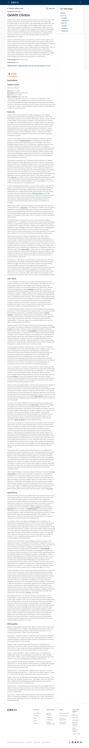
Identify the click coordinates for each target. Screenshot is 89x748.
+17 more (48, 66)
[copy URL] (50, 8)
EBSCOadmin (75, 720)
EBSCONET (75, 717)
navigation (30, 289)
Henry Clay (10, 509)
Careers (35, 720)
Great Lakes (34, 405)
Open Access (49, 717)
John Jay (14, 177)
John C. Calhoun (35, 507)
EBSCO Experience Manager (75, 729)
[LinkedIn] (72, 742)
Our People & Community (62, 723)
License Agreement (45, 742)
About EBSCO (36, 713)
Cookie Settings (36, 742)
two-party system (37, 193)
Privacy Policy (29, 742)
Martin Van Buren (19, 420)
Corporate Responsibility (63, 718)
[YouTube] (75, 742)
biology (15, 376)
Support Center (76, 733)
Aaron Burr (24, 207)
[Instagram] (81, 742)
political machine (25, 140)
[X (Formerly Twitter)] (70, 742)
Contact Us (36, 723)
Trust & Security (63, 715)
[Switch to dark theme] (80, 2)
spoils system (25, 249)
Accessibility (49, 719)
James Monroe (38, 396)
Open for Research (48, 714)
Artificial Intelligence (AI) (50, 723)
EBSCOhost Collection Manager (75, 724)
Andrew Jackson (32, 509)
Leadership (36, 715)
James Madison (32, 331)
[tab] (12, 74)
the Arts (28, 592)
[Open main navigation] (8, 2)
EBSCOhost (75, 715)
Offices (35, 718)
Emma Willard (45, 548)
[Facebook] (78, 742)
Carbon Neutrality (64, 713)
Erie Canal (50, 489)
